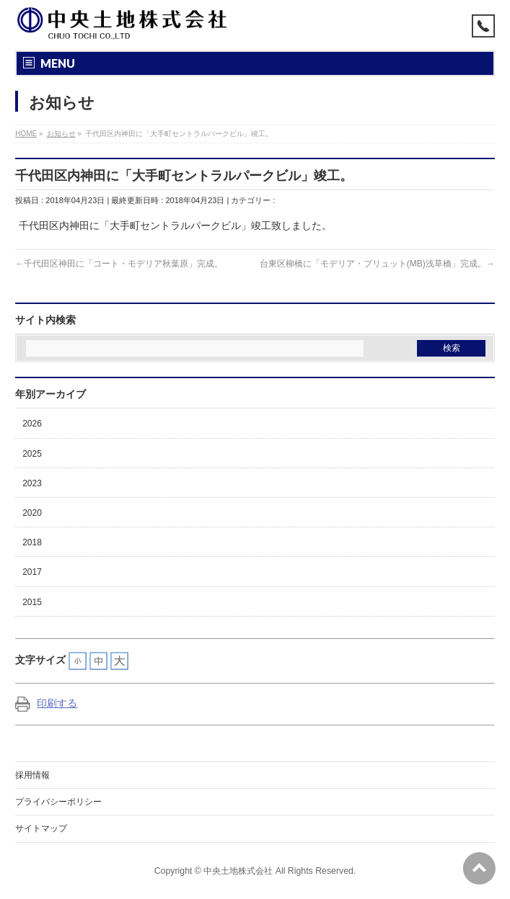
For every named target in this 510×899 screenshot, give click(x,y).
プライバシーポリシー (58, 802)
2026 (32, 424)
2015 (32, 602)
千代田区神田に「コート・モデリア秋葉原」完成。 (123, 264)
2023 (32, 483)
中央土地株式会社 (238, 871)
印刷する (46, 703)
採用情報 (32, 775)
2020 (32, 513)
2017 (32, 572)
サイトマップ (41, 828)
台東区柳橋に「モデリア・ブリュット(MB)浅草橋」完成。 (373, 264)
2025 (32, 454)
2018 (32, 542)
